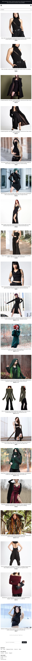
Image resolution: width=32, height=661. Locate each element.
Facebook (2, 652)
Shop (2, 649)
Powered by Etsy (3, 659)
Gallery (20, 649)
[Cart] (30, 5)
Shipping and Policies (9, 649)
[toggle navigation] (1, 5)
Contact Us (16, 649)
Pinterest (6, 652)
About (4, 649)
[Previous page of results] (10, 635)
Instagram (10, 652)
